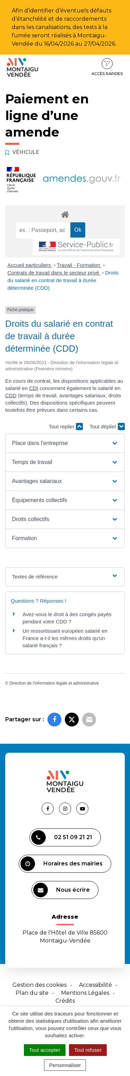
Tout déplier (107, 426)
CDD (11, 395)
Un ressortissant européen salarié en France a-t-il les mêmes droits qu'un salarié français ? (65, 638)
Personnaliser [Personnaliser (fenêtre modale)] (65, 1065)
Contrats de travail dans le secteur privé (54, 273)
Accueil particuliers (30, 265)
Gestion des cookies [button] (39, 985)
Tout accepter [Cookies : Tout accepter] (44, 1050)
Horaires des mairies (61, 863)
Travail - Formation (79, 265)
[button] (65, 443)
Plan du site (32, 993)
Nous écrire (61, 890)
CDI (33, 388)
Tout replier (66, 426)
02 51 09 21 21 (61, 837)
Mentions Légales (85, 993)
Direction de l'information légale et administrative (54, 683)
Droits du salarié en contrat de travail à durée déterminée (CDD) (63, 280)
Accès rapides (107, 67)
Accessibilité (95, 985)
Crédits (65, 1001)
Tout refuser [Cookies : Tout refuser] (88, 1050)
